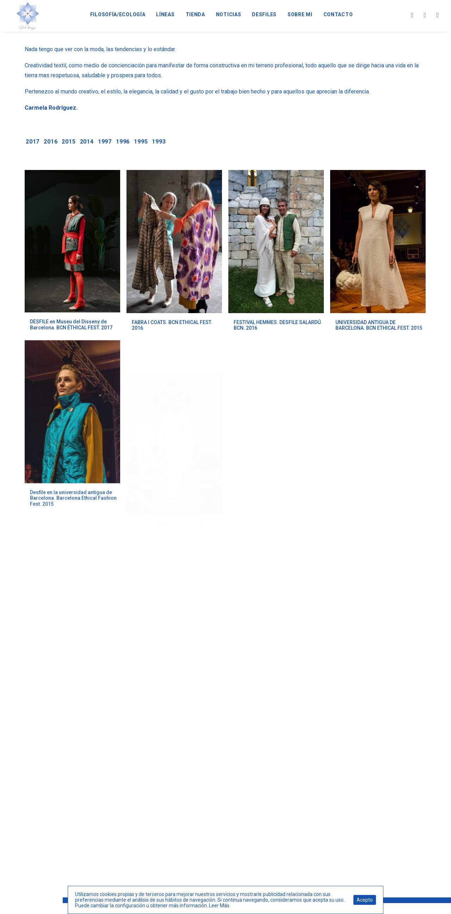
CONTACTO (338, 14)
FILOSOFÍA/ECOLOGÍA (118, 14)
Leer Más (219, 905)
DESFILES (264, 14)
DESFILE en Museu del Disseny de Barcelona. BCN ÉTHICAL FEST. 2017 (71, 324)
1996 (123, 141)
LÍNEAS (165, 14)
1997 (105, 141)
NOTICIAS (228, 14)
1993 (159, 141)
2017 (32, 141)
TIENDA (195, 14)
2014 (87, 141)
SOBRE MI (300, 14)
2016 (50, 141)
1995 (141, 141)
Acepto (365, 900)
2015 (68, 141)
